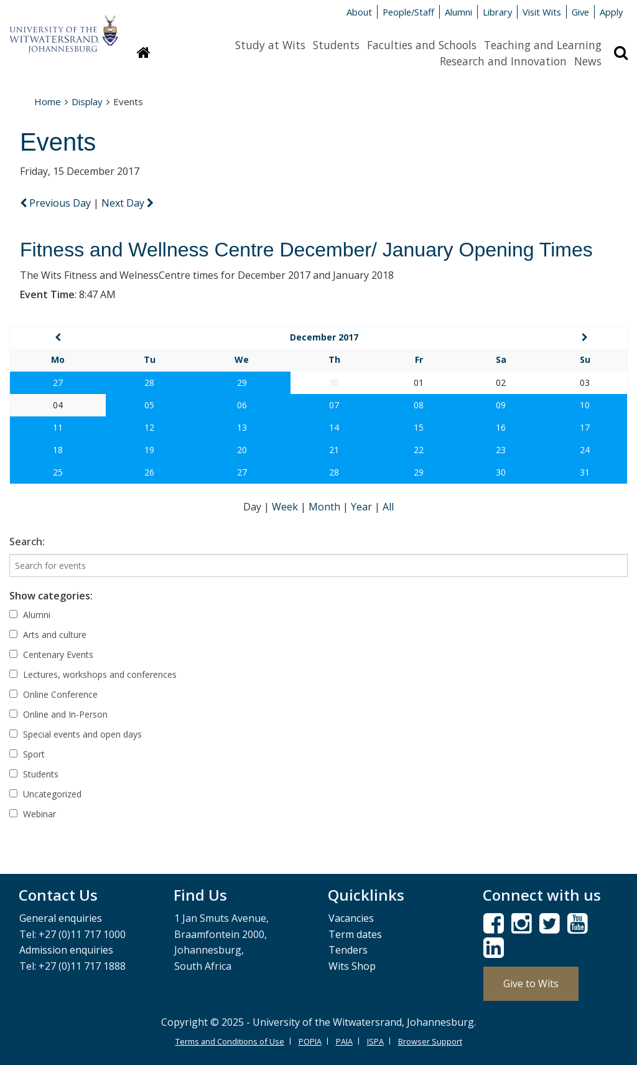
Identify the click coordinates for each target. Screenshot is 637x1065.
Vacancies (351, 918)
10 (585, 405)
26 (149, 472)
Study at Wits (270, 44)
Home (47, 101)
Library (497, 12)
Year (362, 507)
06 (242, 405)
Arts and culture (47, 634)
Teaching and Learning (543, 44)
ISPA (375, 1041)
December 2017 (324, 337)
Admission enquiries (66, 950)
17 (585, 427)
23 (501, 450)
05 (149, 405)
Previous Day (56, 203)
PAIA (344, 1041)
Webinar (32, 814)
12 (149, 427)
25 (58, 472)
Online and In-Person (58, 714)
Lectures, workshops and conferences (93, 674)
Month (326, 507)
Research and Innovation (503, 61)
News (588, 61)
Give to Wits (531, 983)
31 (585, 472)
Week (286, 507)
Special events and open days (75, 734)
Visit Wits (542, 12)
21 (334, 450)
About (359, 12)
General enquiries (60, 918)
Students (336, 44)
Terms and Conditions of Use (229, 1041)
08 (419, 405)
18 (58, 450)
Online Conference (53, 694)
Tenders (348, 950)
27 (58, 382)
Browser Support (430, 1041)
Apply (611, 12)
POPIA (310, 1041)
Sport (27, 754)
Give (580, 12)
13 (242, 427)
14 (334, 427)
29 (242, 382)
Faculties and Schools (422, 44)
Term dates (355, 934)
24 (585, 450)
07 (334, 405)
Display (87, 101)
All (388, 507)
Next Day (127, 203)
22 (419, 450)
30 (501, 472)
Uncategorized (45, 794)
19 (149, 450)
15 (419, 427)
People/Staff (408, 12)
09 (501, 405)
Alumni (458, 12)
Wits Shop (352, 966)
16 (501, 427)
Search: (27, 541)
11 (58, 427)
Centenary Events (51, 654)
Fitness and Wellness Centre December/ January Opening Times (306, 249)
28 (149, 382)
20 (242, 450)
